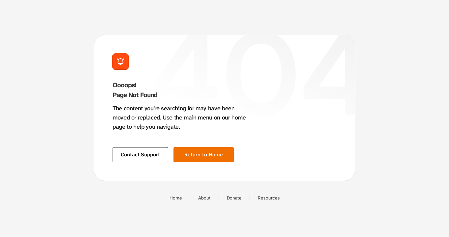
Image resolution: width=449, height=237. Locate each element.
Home (176, 198)
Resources (269, 198)
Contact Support (140, 154)
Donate (234, 198)
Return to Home (203, 154)
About (204, 198)
